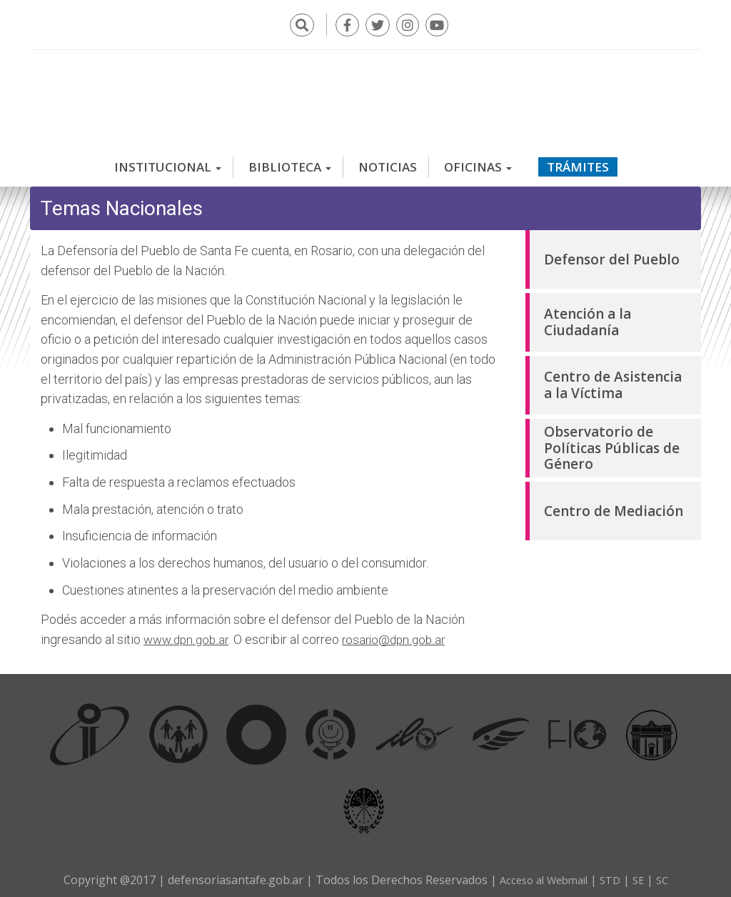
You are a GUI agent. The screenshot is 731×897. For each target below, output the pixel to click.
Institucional (167, 160)
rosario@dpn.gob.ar (398, 632)
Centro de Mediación (613, 504)
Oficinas (478, 160)
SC (668, 873)
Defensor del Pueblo (612, 253)
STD (613, 873)
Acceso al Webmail (541, 873)
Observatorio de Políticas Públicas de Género (612, 441)
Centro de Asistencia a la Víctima (613, 378)
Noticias (387, 160)
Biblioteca (289, 160)
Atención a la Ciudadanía (587, 315)
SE (643, 873)
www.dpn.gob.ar (187, 632)
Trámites (578, 160)
